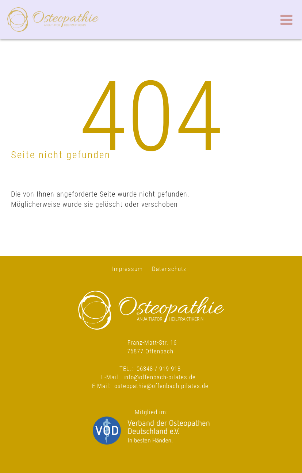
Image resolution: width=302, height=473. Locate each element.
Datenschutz (169, 268)
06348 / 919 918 (159, 368)
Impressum (127, 268)
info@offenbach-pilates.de (159, 377)
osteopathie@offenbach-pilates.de (161, 385)
